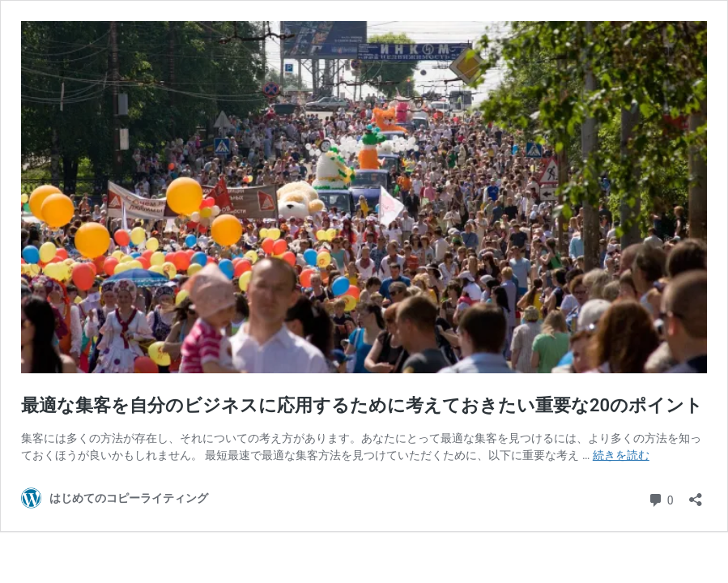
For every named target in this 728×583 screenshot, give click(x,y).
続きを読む (621, 455)
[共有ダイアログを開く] (695, 494)
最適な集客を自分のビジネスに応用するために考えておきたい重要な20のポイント (362, 405)
